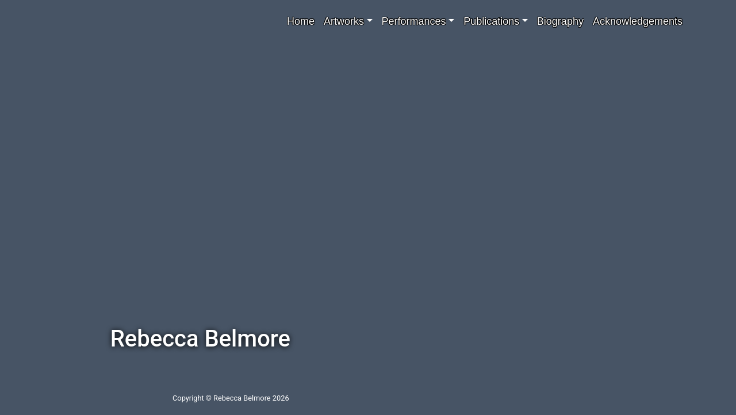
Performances (414, 21)
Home (301, 21)
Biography (560, 21)
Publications (491, 21)
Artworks (344, 21)
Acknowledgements (638, 21)
